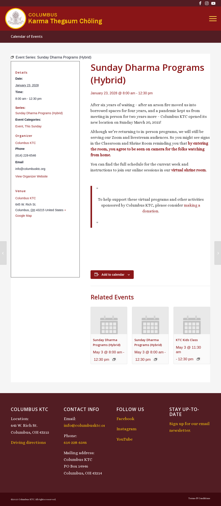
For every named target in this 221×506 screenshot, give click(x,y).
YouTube (124, 439)
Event (19, 126)
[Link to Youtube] (213, 3)
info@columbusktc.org (86, 425)
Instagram (126, 429)
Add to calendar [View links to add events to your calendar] (113, 274)
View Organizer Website (31, 176)
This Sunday (33, 126)
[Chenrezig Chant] (217, 253)
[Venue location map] (45, 247)
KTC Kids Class (187, 340)
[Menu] (211, 18)
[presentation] (109, 320)
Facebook (125, 418)
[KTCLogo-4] (53, 18)
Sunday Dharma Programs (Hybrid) (39, 113)
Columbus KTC (25, 143)
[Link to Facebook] (200, 3)
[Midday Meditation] (3, 253)
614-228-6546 (75, 442)
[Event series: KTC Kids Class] (198, 359)
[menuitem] (211, 18)
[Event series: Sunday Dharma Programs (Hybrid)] (114, 359)
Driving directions (28, 442)
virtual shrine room (188, 170)
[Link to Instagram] (207, 3)
